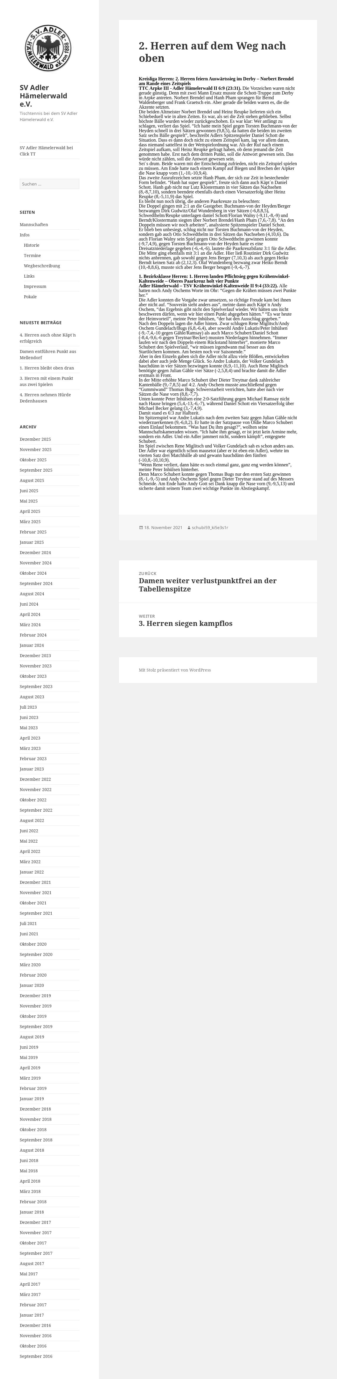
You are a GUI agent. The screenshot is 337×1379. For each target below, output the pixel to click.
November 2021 (36, 892)
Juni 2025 (29, 490)
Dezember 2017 (35, 1222)
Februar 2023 (33, 758)
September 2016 (36, 1356)
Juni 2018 (29, 1160)
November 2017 (36, 1232)
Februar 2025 (33, 532)
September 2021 (36, 913)
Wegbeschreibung (42, 265)
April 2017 (30, 1284)
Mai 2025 (29, 501)
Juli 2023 (28, 707)
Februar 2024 (33, 635)
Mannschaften (34, 224)
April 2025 (30, 511)
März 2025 (30, 521)
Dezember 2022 (35, 779)
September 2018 (36, 1140)
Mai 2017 (29, 1274)
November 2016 (36, 1335)
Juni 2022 (29, 830)
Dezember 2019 (35, 995)
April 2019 (30, 1067)
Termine (32, 255)
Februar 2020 (33, 975)
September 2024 (36, 583)
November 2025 (36, 449)
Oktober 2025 (33, 460)
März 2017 (30, 1294)
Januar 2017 (32, 1315)
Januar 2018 (32, 1212)
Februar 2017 (33, 1304)
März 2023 (30, 748)
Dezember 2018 (35, 1109)
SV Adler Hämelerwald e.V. (43, 95)
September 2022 (36, 810)
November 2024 (36, 563)
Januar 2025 (32, 542)
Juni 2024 (29, 604)
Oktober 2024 (33, 573)
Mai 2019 (29, 1057)
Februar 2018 (33, 1201)
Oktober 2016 (33, 1346)
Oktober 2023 (33, 676)
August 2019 (32, 1037)
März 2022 (30, 861)
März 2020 (30, 964)
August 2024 (32, 593)
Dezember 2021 (35, 882)
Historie (32, 245)
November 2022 (36, 789)
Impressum (35, 286)
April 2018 (30, 1181)
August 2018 (32, 1150)
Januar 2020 (32, 985)
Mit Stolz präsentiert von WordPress (175, 670)
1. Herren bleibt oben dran (47, 368)
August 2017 (32, 1263)
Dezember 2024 (35, 552)
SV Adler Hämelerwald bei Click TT (46, 151)
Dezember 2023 (35, 655)
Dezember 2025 (35, 439)
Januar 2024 (32, 645)
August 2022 (32, 820)
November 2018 (36, 1119)
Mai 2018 (29, 1171)
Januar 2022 (32, 872)
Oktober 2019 (33, 1016)
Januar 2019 (32, 1098)
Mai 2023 (29, 727)
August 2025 (32, 480)
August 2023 (32, 697)
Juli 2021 (28, 923)
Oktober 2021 (33, 903)
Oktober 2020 (33, 944)
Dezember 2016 (35, 1325)
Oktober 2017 (33, 1243)
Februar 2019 (33, 1088)
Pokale (30, 296)
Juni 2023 (29, 717)
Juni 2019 (29, 1047)
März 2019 (30, 1078)
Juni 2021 (29, 934)
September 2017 (36, 1253)
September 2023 (36, 686)
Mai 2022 (29, 841)
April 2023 (30, 738)
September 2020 (36, 954)
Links (29, 276)
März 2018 (30, 1191)
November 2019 (36, 1006)
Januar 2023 (32, 769)
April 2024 (30, 614)
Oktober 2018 (33, 1129)
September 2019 (36, 1026)
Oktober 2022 (33, 800)
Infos (24, 235)
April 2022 (30, 851)
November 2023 (36, 666)
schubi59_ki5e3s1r (210, 527)
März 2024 (30, 624)
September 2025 (36, 470)
